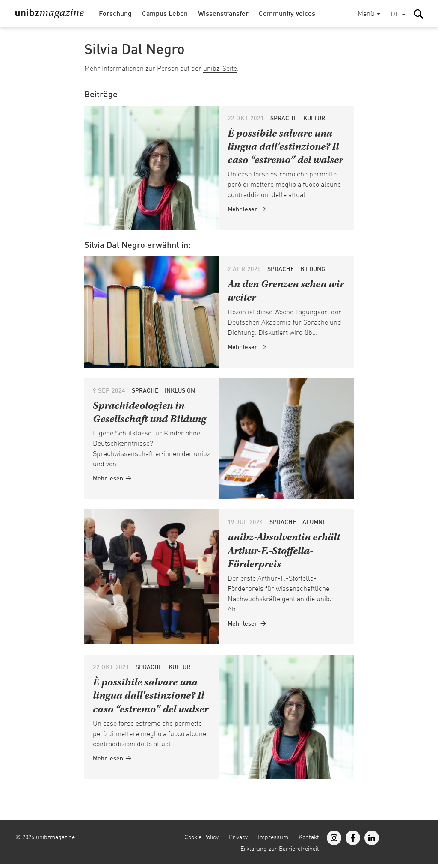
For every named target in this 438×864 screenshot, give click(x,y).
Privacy (238, 837)
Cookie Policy (201, 837)
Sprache (283, 119)
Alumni (313, 522)
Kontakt (309, 837)
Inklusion (180, 391)
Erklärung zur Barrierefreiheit (279, 849)
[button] (398, 14)
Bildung (312, 269)
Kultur (314, 119)
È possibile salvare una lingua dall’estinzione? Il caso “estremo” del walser (285, 147)
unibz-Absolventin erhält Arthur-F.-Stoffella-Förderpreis (284, 551)
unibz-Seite (220, 69)
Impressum (273, 837)
